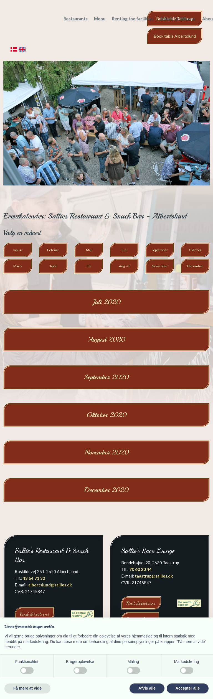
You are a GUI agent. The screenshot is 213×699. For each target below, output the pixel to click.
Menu (99, 18)
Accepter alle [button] (188, 688)
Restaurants (75, 18)
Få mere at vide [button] (27, 688)
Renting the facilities (132, 18)
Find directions (34, 613)
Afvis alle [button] (146, 688)
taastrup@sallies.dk (154, 575)
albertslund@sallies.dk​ (50, 584)
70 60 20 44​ (140, 569)
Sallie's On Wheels (178, 18)
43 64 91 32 (34, 578)
